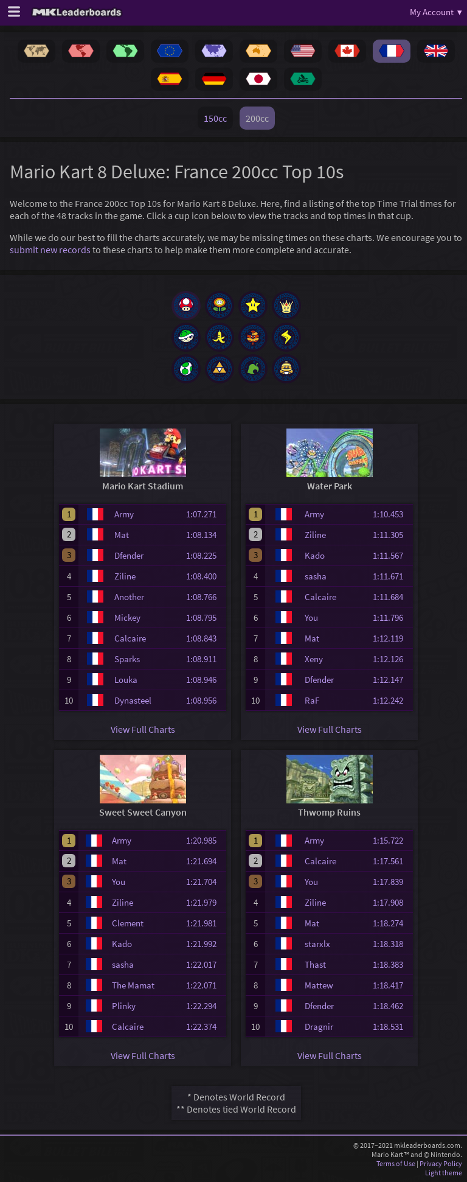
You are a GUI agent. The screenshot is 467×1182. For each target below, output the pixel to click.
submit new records (50, 249)
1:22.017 (205, 964)
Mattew (319, 985)
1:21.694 (205, 861)
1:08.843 (205, 638)
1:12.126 (391, 659)
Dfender (129, 555)
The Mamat (133, 985)
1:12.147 (391, 679)
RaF (312, 700)
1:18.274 (391, 923)
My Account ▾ (436, 12)
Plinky (124, 1006)
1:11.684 (391, 597)
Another (129, 597)
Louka (125, 679)
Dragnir (319, 1026)
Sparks (127, 659)
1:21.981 (205, 923)
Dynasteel (132, 700)
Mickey (127, 617)
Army (124, 514)
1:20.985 (205, 840)
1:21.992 (205, 943)
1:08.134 (205, 534)
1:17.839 (391, 881)
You (311, 617)
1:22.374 (205, 1026)
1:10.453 (391, 514)
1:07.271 (205, 514)
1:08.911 (205, 659)
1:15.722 (391, 840)
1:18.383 (391, 964)
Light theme (443, 1172)
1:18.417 (391, 985)
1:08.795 (205, 617)
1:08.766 (205, 597)
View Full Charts (143, 729)
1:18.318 (391, 943)
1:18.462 (391, 1006)
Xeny (314, 659)
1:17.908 (391, 902)
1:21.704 (205, 881)
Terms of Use (395, 1163)
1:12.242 (391, 700)
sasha (316, 576)
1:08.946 (205, 679)
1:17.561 (391, 861)
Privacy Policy (441, 1163)
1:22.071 (205, 985)
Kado (315, 555)
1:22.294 (205, 1006)
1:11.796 (391, 617)
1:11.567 (391, 555)
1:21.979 (205, 902)
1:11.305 (391, 534)
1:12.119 (391, 638)
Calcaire (130, 638)
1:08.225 (205, 555)
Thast (315, 964)
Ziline (125, 576)
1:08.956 (205, 700)
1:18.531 (391, 1026)
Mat (121, 534)
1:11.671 (391, 576)
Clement (128, 923)
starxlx (317, 943)
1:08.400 (205, 576)
